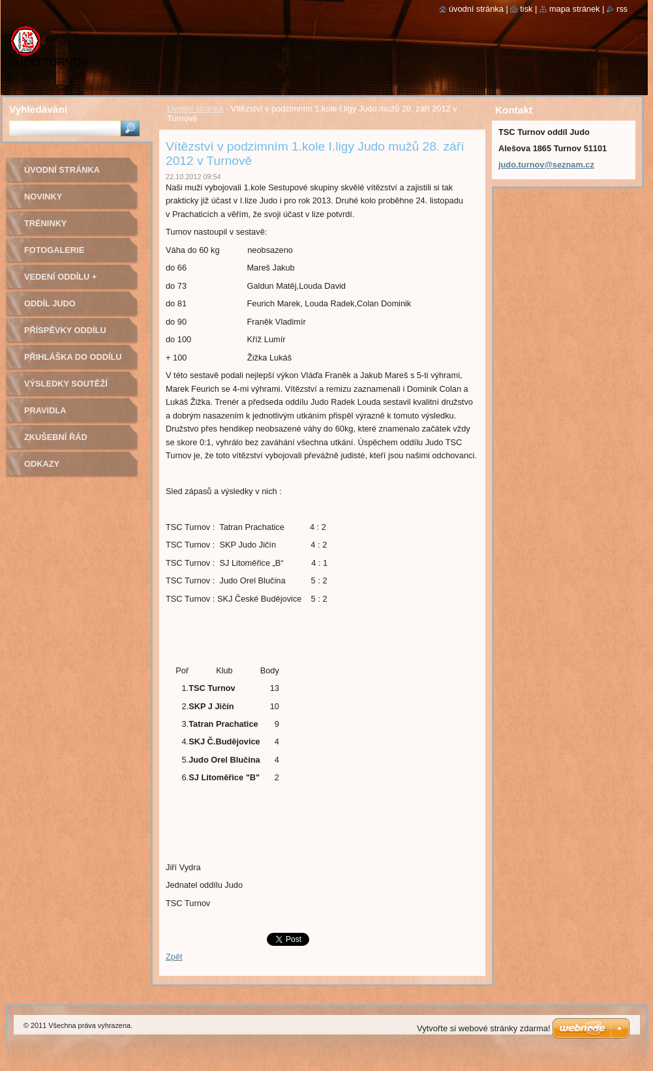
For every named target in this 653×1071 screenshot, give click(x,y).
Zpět (174, 956)
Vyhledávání (38, 109)
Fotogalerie (54, 250)
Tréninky (45, 223)
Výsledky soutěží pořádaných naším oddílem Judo (69, 388)
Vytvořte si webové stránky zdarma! (484, 1028)
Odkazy (41, 464)
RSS (622, 9)
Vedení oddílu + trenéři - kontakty (69, 281)
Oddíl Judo (50, 303)
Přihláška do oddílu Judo (73, 361)
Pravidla (45, 410)
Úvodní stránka (195, 108)
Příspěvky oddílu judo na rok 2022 (65, 334)
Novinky (43, 196)
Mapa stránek (574, 9)
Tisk (526, 9)
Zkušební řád (55, 437)
